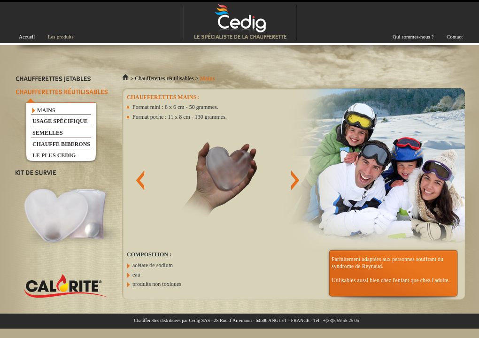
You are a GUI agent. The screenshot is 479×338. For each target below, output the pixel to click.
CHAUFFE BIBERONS (61, 144)
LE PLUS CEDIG (54, 155)
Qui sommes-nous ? (413, 36)
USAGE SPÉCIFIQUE (60, 121)
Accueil (27, 36)
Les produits (61, 36)
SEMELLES (47, 133)
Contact (455, 36)
